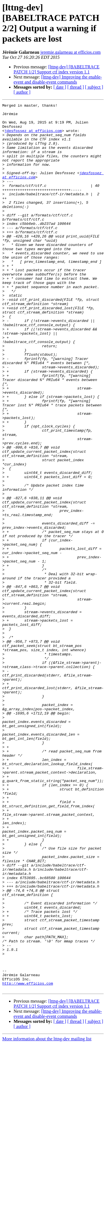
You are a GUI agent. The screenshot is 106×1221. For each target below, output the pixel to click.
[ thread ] (75, 87)
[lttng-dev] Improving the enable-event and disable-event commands (58, 79)
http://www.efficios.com (27, 1159)
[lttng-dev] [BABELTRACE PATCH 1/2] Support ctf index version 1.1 (56, 69)
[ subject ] (94, 87)
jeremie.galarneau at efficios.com (70, 52)
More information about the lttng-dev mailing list (47, 1216)
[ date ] (59, 87)
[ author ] (22, 92)
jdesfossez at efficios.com (33, 136)
